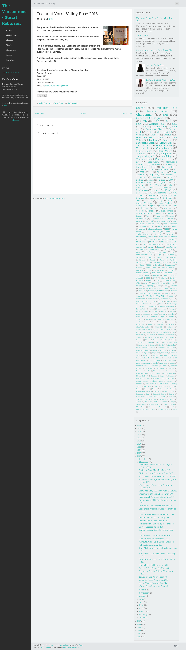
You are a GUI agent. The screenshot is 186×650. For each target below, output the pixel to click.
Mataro (141, 288)
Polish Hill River (144, 293)
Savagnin (139, 319)
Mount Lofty (153, 242)
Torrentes (171, 397)
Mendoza (163, 311)
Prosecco (170, 216)
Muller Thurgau (155, 373)
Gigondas (147, 353)
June (141, 602)
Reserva (147, 389)
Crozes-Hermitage (158, 283)
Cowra (174, 205)
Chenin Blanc (151, 268)
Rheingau (171, 317)
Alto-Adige (158, 265)
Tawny (146, 275)
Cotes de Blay (143, 345)
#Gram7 (174, 262)
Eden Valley (165, 150)
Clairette (163, 340)
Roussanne (168, 174)
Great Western (142, 255)
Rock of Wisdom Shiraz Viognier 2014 (155, 505)
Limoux (172, 363)
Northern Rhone (169, 378)
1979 (157, 329)
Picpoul (159, 255)
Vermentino (163, 169)
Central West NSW (151, 337)
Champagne (168, 250)
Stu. (51, 18)
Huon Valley (168, 358)
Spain (152, 205)
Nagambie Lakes (154, 224)
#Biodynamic (141, 237)
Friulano (163, 350)
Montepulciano (143, 213)
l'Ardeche (146, 409)
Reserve (154, 389)
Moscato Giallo (158, 371)
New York (147, 378)
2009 (162, 137)
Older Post (127, 113)
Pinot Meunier (150, 231)
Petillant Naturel (142, 273)
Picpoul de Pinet (142, 317)
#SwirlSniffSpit (153, 299)
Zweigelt (162, 322)
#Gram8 (141, 265)
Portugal (163, 386)
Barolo (172, 278)
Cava (158, 280)
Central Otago (162, 226)
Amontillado (165, 332)
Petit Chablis (163, 384)
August (142, 596)
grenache (161, 126)
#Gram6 (165, 262)
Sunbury (172, 394)
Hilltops (161, 180)
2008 (152, 153)
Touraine (139, 399)
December (143, 459)
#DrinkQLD (158, 327)
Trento (161, 399)
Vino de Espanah (168, 404)
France (150, 180)
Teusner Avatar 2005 (155, 65)
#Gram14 (161, 260)
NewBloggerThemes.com (71, 647)
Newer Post (39, 113)
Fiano (170, 200)
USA (166, 257)
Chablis (139, 268)
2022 (142, 172)
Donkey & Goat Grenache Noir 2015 (154, 568)
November (144, 462)
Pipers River (148, 386)
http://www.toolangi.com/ (56, 86)
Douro (145, 348)
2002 (148, 278)
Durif (175, 221)
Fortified (171, 283)
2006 (171, 180)
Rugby (165, 391)
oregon (150, 324)
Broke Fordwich (171, 247)
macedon (170, 234)
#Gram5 (157, 262)
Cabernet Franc (147, 169)
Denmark (139, 216)
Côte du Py (162, 345)
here (5, 106)
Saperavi (168, 293)
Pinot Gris (141, 167)
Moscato (139, 221)
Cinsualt (155, 340)
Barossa (140, 193)
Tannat (166, 224)
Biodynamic (168, 198)
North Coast (157, 378)
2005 (156, 208)
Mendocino (139, 371)
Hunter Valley (144, 150)
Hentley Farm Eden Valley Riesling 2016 (156, 524)
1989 (162, 329)
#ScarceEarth (140, 299)
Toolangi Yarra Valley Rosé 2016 (67, 13)
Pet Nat (171, 270)
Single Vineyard (145, 156)
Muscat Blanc (166, 242)
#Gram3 (139, 262)
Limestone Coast (145, 187)
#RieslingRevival (156, 219)
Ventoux (156, 402)
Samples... (10, 60)
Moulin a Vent (170, 371)
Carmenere (171, 335)
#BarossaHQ (160, 324)
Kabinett (172, 360)
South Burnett (170, 231)
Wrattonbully (143, 159)
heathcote (156, 190)
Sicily (159, 200)
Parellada (173, 288)
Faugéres (139, 350)
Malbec (169, 164)
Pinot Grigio (162, 172)
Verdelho (140, 211)
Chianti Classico (168, 280)
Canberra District (169, 167)
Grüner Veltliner (144, 203)
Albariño (164, 278)
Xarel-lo (146, 322)
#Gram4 (148, 262)
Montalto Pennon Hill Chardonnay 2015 (156, 542)
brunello (172, 407)
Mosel (138, 314)
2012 (168, 121)
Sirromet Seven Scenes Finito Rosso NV (154, 50)
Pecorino (151, 291)
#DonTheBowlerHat (142, 327)
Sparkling (166, 156)
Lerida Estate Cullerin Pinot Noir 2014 (155, 535)
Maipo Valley (149, 368)
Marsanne (162, 193)
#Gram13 (152, 260)
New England (165, 203)
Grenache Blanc (161, 309)
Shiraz (140, 108)
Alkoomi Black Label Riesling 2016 (154, 517)
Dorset (138, 348)
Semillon (167, 140)
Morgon (172, 311)
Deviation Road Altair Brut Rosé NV (154, 470)
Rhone (162, 389)
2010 (149, 131)
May (141, 605)
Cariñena (161, 335)
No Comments (73, 103)
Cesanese (139, 340)
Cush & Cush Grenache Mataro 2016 (154, 538)
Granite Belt (166, 142)
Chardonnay (144, 114)
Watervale (142, 226)
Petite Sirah (171, 314)
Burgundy (149, 280)
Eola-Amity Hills (163, 348)
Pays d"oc (142, 291)
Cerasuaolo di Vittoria (167, 337)
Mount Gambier (141, 373)
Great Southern (144, 137)
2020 (150, 172)
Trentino (158, 234)
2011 (159, 131)
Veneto (149, 296)
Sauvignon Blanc (155, 129)
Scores (9, 55)
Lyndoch (164, 366)
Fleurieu (142, 224)
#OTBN (171, 296)
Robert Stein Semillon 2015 (151, 545)
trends (175, 409)
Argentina (146, 304)
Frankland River (164, 159)
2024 (163, 195)
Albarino (160, 301)
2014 (145, 121)
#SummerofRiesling (155, 229)
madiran (160, 409)
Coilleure (172, 340)
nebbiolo (167, 187)
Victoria (174, 224)
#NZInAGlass (140, 329)
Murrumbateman (169, 373)
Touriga (165, 275)
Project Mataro (12, 35)
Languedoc (162, 239)
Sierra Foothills (168, 273)
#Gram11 (142, 260)
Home (9, 30)
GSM (172, 252)
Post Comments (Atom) (55, 198)
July (141, 599)
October (142, 590)
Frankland (154, 350)
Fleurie (147, 350)
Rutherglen (170, 255)
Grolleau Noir (146, 358)
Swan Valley (140, 397)
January (142, 617)
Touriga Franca (151, 399)
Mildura (148, 371)
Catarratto (139, 337)
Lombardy (155, 366)
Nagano (162, 376)
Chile (138, 283)
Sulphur (148, 319)
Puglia (163, 317)
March (142, 611)
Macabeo (174, 286)
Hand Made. (157, 358)
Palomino (139, 384)
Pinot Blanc (156, 273)
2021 (175, 169)
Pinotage (174, 291)
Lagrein (149, 216)
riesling (146, 126)
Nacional (154, 376)
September (144, 593)
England (152, 348)
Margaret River (164, 145)
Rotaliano (157, 391)
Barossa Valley (157, 111)
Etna (173, 348)
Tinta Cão (158, 257)
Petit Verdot (155, 185)
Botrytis (160, 247)
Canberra (142, 250)
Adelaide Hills (157, 123)
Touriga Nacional (142, 234)
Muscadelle (146, 314)
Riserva (149, 391)
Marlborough (142, 190)
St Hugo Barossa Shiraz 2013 (151, 527)
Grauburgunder (157, 355)
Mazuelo (154, 311)
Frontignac (171, 350)
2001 (173, 299)
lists (153, 409)
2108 (143, 332)
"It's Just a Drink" (143, 35)
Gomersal (164, 353)
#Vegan (152, 195)
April (141, 608)
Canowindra (151, 335)
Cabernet (163, 205)
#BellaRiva (171, 324)
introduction (140, 324)
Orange (140, 134)
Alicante (167, 301)
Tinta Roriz (171, 319)
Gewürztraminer (143, 182)
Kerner (138, 363)
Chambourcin (152, 306)
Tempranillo (142, 148)
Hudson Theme (45, 647)
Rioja (160, 231)
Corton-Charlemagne (170, 342)
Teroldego (155, 275)
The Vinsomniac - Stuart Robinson (14, 14)
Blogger (15, 120)
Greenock (154, 198)
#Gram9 (170, 327)
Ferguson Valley (161, 252)
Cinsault (170, 213)
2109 (153, 301)
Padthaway (170, 381)
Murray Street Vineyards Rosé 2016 (154, 586)
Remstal (139, 389)
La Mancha (146, 363)
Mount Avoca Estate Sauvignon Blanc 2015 (157, 476)
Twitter (138, 322)
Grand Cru (146, 355)
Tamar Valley (152, 397)
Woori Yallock (141, 407)
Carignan (168, 208)
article (152, 211)
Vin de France (141, 404)
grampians (171, 322)
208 (143, 301)
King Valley (153, 174)
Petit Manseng (162, 291)
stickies (167, 409)
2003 (155, 278)
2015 (165, 114)
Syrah (51, 103)
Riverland (149, 221)
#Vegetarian (165, 299)
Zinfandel (142, 229)
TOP (176, 646)
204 (173, 329)
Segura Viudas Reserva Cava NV (153, 583)
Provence (154, 317)
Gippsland (155, 353)
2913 (148, 332)
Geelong (138, 353)
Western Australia (163, 221)
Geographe (156, 177)
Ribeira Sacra (140, 391)
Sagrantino (140, 257)
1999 (168, 329)
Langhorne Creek (145, 142)
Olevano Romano (142, 381)
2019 (169, 131)
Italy (170, 185)
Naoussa (171, 376)
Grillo (159, 286)
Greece (166, 355)
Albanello (155, 332)
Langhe (155, 363)
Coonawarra (153, 162)
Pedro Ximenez (151, 384)
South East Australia (152, 244)
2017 (138, 123)
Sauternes (139, 394)
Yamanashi (162, 407)
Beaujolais (152, 237)
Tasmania (140, 177)
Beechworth (163, 237)
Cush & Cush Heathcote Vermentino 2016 (156, 514)
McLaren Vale (167, 108)
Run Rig (172, 391)
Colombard (139, 342)
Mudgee (153, 140)
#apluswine (140, 247)
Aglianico (151, 247)
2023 (151, 193)
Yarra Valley (58, 103)
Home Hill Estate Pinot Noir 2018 (160, 80)
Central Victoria (154, 250)
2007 (170, 177)
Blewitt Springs (172, 304)
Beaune (161, 304)
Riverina (144, 208)
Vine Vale (160, 296)
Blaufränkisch (170, 265)
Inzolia (151, 360)
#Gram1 (174, 257)
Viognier (140, 153)
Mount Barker (141, 242)
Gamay (149, 200)
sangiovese (167, 153)
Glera (149, 270)
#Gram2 (171, 260)
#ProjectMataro (164, 148)
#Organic (162, 182)
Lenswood (163, 363)
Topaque (162, 397)
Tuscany (139, 402)
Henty (138, 311)
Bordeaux (139, 280)
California (173, 237)
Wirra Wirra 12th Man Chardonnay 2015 (156, 494)
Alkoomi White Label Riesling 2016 (154, 520)
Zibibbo (154, 322)
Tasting (149, 257)
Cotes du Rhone (167, 268)
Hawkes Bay (159, 270)
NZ (152, 255)
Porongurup (160, 216)
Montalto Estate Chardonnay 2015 (153, 565)
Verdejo (172, 402)
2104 (137, 332)
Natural (162, 314)
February (143, 614)
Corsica (158, 342)
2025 (137, 301)
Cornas (145, 283)
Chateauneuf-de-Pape (167, 306)
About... (9, 45)
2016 (41, 103)
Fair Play (148, 252)
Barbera (139, 180)
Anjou (173, 332)
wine (173, 275)
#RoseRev (169, 190)
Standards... (11, 50)
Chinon (147, 340)
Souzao (138, 275)
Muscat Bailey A (142, 376)
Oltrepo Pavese (157, 381)
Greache (151, 309)
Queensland (157, 293)
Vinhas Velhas (154, 404)
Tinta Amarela (159, 319)
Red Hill (172, 386)
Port (156, 386)
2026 (139, 425)
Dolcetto (152, 239)
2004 (138, 200)
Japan (158, 360)
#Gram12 (139, 278)
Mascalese (171, 368)
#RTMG (150, 329)
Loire (166, 286)
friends (138, 409)
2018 (174, 123)
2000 (149, 265)
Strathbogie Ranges (159, 394)
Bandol (154, 304)
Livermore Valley (142, 366)
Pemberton (141, 205)
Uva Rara (148, 402)
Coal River (142, 239)
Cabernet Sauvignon (150, 118)
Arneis (151, 226)
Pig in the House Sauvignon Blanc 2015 (156, 473)
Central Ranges (166, 211)
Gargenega (150, 286)
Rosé (45, 103)
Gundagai (172, 309)
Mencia (172, 239)
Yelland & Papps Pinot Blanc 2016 (153, 580)
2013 (156, 121)
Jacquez (146, 311)
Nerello (138, 378)
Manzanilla (160, 368)
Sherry (148, 394)
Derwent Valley (141, 309)
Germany (139, 270)
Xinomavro (152, 407)
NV (138, 161)
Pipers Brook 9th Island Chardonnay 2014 (157, 497)
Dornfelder (171, 345)
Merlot (167, 134)
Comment (149, 342)
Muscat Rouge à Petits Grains (157, 288)
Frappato (139, 286)
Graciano (170, 219)
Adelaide (159, 213)
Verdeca (164, 402)
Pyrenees (156, 164)
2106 (167, 229)
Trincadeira (170, 399)
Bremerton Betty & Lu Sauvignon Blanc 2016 (158, 491)
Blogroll (10, 40)
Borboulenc (140, 335)
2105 (147, 301)
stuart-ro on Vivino (10, 72)
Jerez (164, 360)
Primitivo (173, 226)
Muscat (155, 314)
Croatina (153, 345)
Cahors (141, 306)
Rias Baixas (171, 389)
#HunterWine (141, 219)
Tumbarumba (169, 244)
